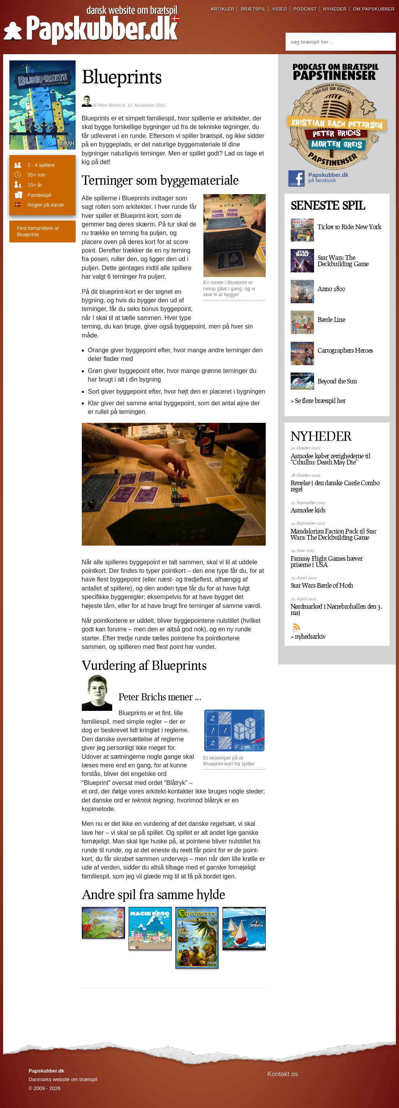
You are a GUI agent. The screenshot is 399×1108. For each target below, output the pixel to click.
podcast (305, 9)
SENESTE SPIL (328, 205)
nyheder (334, 9)
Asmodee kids (308, 510)
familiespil (39, 195)
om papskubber (373, 9)
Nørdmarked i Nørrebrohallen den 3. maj (336, 609)
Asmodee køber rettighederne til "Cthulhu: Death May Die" (331, 459)
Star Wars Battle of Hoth (322, 585)
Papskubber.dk (318, 179)
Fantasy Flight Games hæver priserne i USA (327, 561)
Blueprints (37, 231)
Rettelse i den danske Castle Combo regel (335, 486)
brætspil (253, 9)
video (279, 9)
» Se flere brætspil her (318, 401)
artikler (223, 9)
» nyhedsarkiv (308, 636)
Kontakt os (282, 1074)
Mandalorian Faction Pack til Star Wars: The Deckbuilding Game (333, 534)
